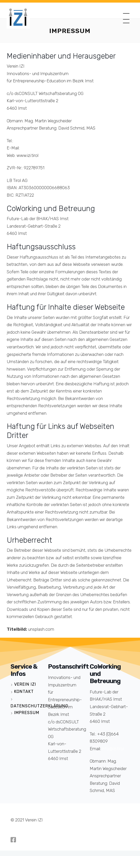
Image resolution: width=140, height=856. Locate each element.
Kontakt (24, 691)
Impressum (26, 712)
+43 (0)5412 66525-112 (36, 140)
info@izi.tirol (32, 147)
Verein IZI (25, 684)
